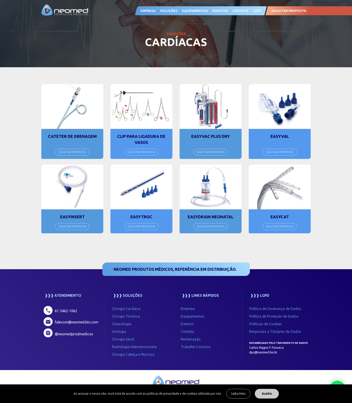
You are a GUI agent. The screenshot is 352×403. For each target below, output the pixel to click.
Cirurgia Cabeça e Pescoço (133, 354)
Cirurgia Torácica (126, 316)
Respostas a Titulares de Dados (275, 331)
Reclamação (191, 339)
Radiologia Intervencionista (134, 347)
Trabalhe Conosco (196, 347)
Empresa (148, 10)
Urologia (119, 331)
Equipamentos (195, 10)
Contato (187, 331)
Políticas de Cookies (265, 324)
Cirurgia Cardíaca (126, 309)
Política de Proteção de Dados (274, 316)
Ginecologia (121, 324)
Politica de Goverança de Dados (275, 309)
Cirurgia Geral (123, 339)
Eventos (187, 324)
